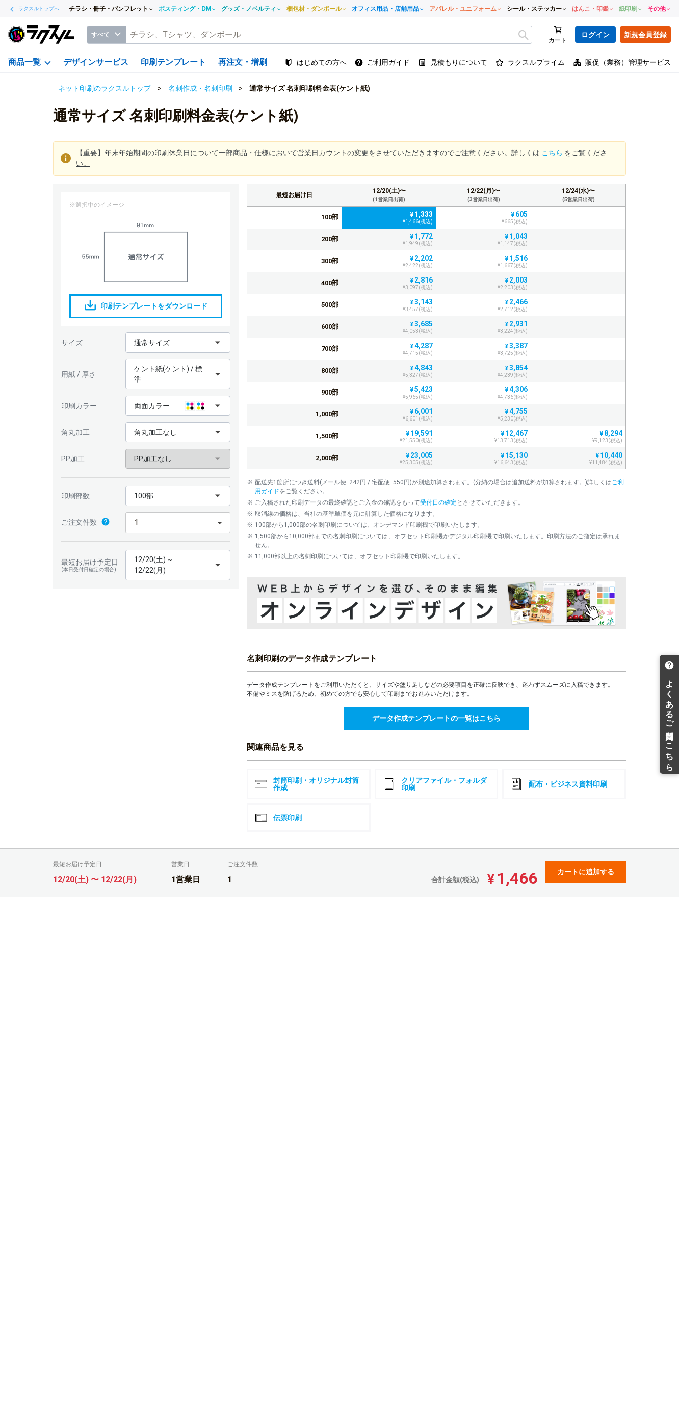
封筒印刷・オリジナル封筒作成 (307, 784)
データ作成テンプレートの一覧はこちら (436, 718)
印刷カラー (79, 406)
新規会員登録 (645, 35)
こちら (552, 153)
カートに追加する (585, 871)
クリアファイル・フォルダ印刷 (435, 784)
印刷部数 (75, 496)
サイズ (72, 343)
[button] (177, 342)
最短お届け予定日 (90, 565)
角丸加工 (75, 432)
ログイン (595, 35)
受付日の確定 (438, 502)
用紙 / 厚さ (78, 374)
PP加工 (73, 459)
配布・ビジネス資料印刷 (558, 784)
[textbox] (329, 34)
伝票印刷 (278, 817)
